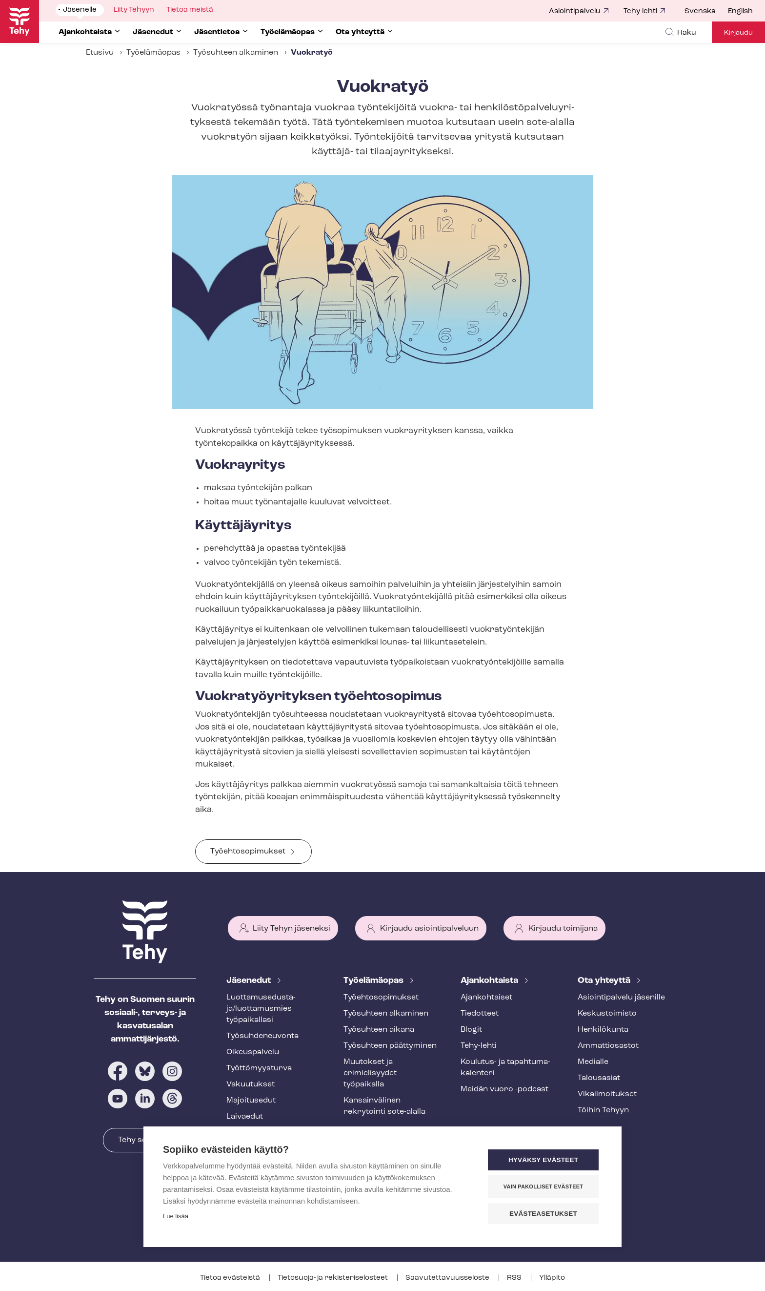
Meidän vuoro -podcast (504, 1089)
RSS (515, 1278)
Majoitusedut (251, 1100)
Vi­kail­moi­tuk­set (607, 1094)
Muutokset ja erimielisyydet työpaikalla (370, 1073)
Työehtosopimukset (247, 851)
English (740, 11)
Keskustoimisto (607, 1014)
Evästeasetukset (543, 1213)
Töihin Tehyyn (603, 1110)
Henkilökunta (603, 1030)
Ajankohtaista (490, 980)
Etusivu (100, 53)
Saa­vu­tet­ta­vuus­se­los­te (448, 1278)
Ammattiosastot (608, 1046)
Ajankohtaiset (486, 997)
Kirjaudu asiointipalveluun (429, 929)
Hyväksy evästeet (543, 1160)
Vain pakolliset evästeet (543, 1186)
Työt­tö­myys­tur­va (259, 1068)
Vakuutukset (250, 1084)
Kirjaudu (738, 33)
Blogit (471, 1030)
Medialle (593, 1062)
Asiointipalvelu (575, 11)
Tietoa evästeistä (231, 1278)
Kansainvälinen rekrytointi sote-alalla (384, 1106)
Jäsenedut (249, 980)
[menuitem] (706, 12)
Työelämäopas (153, 53)
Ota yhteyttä (605, 980)
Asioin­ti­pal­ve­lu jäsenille (621, 997)
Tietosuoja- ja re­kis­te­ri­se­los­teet (333, 1278)
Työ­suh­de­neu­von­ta (262, 1036)
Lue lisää (175, 1216)
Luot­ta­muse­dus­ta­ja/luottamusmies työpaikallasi (261, 1009)
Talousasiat (599, 1078)
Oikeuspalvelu (252, 1052)
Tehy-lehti (640, 11)
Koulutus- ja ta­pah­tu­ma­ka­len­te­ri (505, 1067)
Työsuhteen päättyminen (390, 1046)
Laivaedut (244, 1117)
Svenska (700, 11)
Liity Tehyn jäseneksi (291, 929)
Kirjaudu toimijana (563, 929)
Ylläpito (552, 1278)
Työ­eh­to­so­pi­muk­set (381, 997)
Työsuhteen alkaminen (235, 53)
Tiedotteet (480, 1014)
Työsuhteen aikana (378, 1030)
